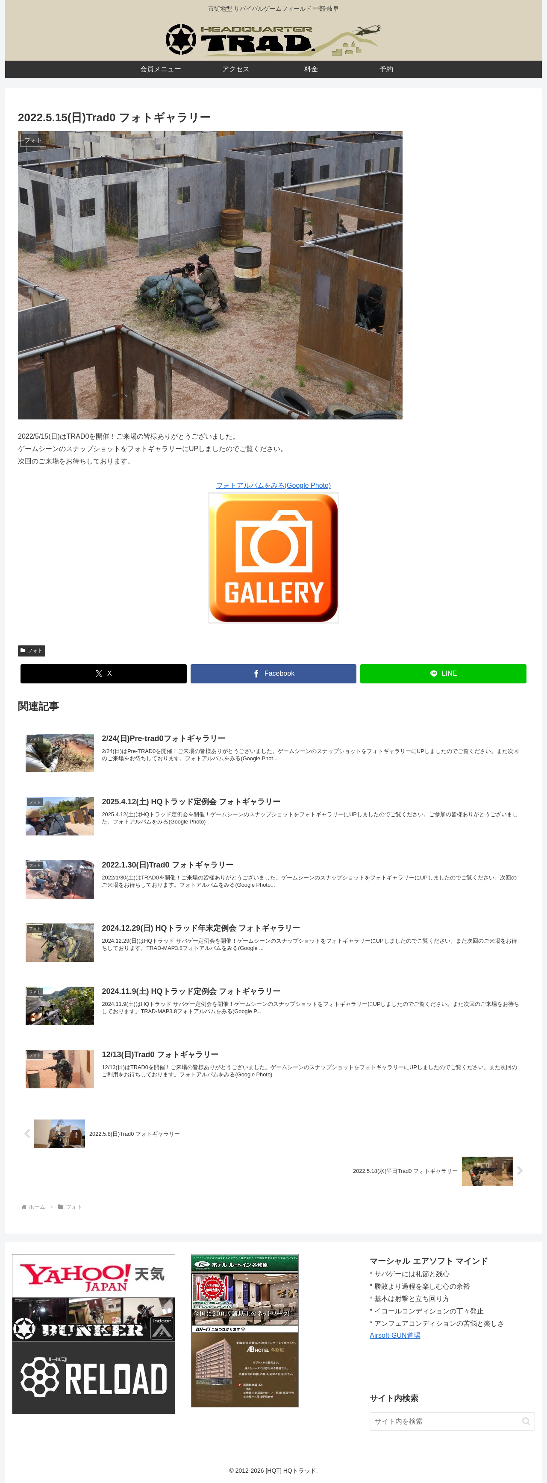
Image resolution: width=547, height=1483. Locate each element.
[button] (526, 1421)
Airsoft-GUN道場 (395, 1335)
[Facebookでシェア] (274, 673)
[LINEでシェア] (443, 673)
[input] (452, 1421)
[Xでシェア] (104, 673)
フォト (32, 651)
